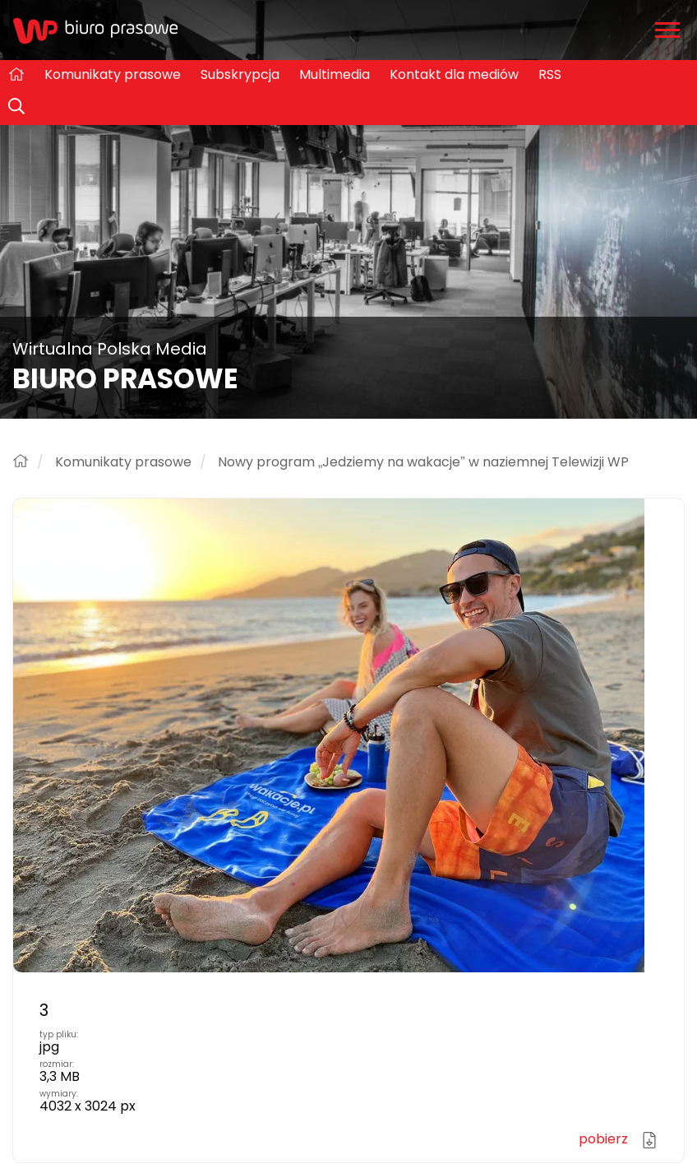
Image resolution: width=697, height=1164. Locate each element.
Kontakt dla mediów (454, 74)
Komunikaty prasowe (112, 74)
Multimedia (334, 74)
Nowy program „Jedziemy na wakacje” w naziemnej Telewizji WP (423, 462)
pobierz (618, 1138)
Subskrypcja (240, 74)
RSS (549, 74)
